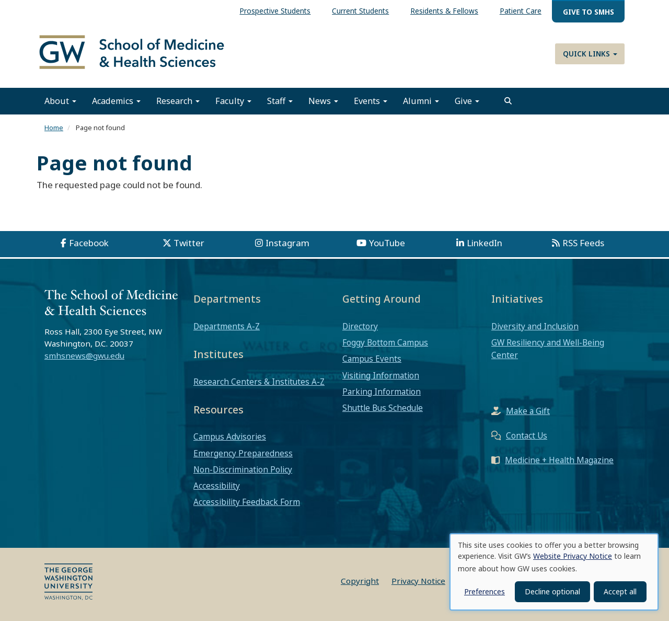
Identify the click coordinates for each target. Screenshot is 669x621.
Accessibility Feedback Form (246, 502)
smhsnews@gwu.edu (84, 355)
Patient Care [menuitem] (520, 11)
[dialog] (554, 572)
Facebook (89, 243)
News (323, 101)
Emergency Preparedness (243, 453)
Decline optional (552, 591)
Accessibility (216, 485)
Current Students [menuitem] (360, 11)
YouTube (387, 243)
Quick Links (590, 54)
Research (178, 101)
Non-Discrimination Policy (242, 469)
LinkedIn (484, 243)
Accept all (620, 591)
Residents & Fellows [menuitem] (444, 11)
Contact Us (526, 435)
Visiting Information (380, 375)
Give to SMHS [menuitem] (588, 12)
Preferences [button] (484, 591)
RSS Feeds (583, 243)
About (60, 101)
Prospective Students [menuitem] (274, 11)
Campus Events (371, 358)
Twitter (189, 243)
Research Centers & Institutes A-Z (259, 381)
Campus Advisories (229, 436)
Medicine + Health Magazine (559, 460)
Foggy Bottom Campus (385, 342)
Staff (280, 101)
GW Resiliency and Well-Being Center (547, 348)
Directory (360, 326)
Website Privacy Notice (572, 556)
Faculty (233, 101)
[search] (508, 101)
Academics (116, 101)
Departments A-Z (226, 326)
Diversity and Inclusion (535, 326)
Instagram (287, 243)
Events (370, 101)
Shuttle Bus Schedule (382, 407)
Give (467, 101)
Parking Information (381, 391)
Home (53, 127)
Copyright (360, 581)
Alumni (421, 101)
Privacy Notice (418, 581)
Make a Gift (528, 411)
